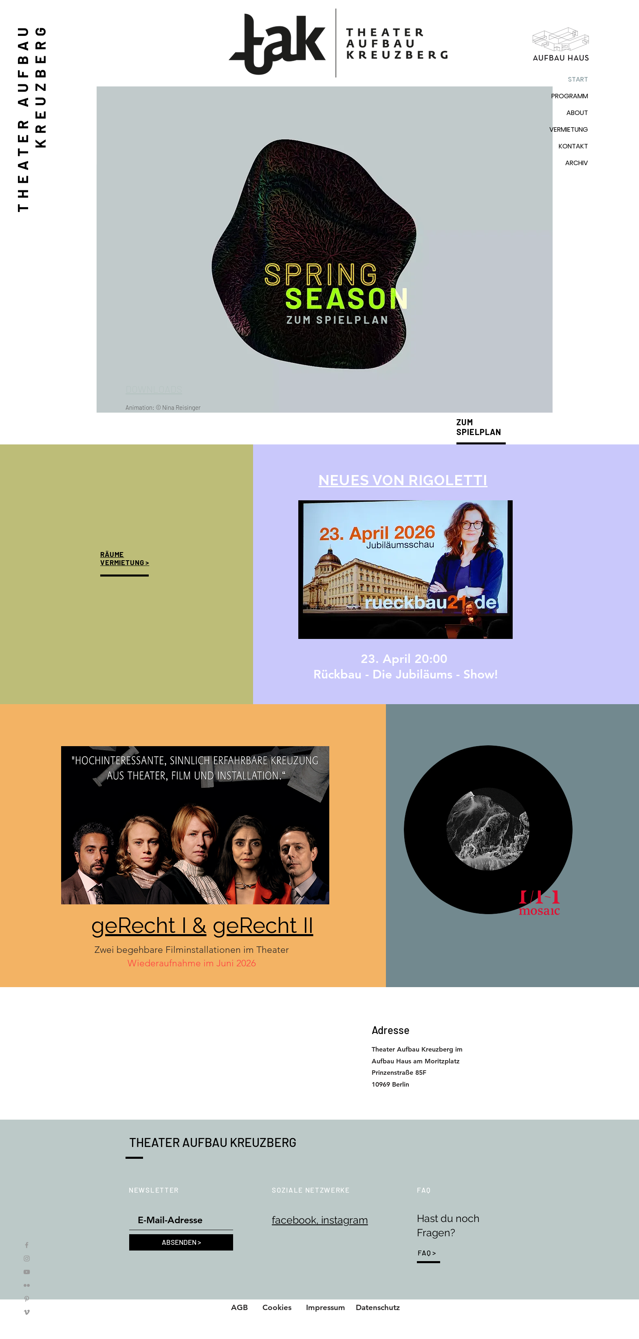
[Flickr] (27, 1285)
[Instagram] (27, 1258)
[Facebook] (27, 1245)
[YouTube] (27, 1272)
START (578, 79)
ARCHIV (576, 163)
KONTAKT (573, 146)
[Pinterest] (27, 1299)
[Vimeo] (27, 1312)
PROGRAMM (569, 96)
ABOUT (577, 112)
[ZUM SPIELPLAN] (338, 319)
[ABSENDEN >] (181, 1242)
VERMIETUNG (568, 129)
